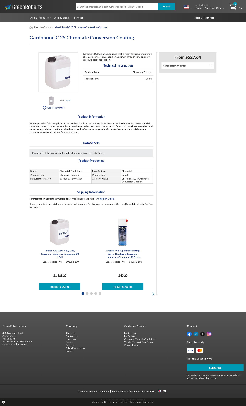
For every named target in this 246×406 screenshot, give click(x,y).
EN (162, 391)
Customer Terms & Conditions (140, 339)
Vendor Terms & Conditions (138, 342)
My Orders (129, 336)
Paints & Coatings (43, 27)
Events (69, 351)
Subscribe (215, 367)
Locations (71, 339)
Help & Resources (204, 17)
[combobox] (162, 391)
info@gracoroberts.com (14, 344)
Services (78, 17)
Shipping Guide (106, 198)
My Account (130, 333)
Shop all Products (39, 17)
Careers (70, 345)
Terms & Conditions (232, 375)
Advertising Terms (75, 348)
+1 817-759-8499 (23, 341)
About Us (71, 333)
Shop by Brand (61, 17)
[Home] (31, 27)
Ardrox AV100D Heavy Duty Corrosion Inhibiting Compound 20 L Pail (60, 254)
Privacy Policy (131, 345)
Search (166, 6)
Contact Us (72, 336)
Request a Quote (59, 286)
